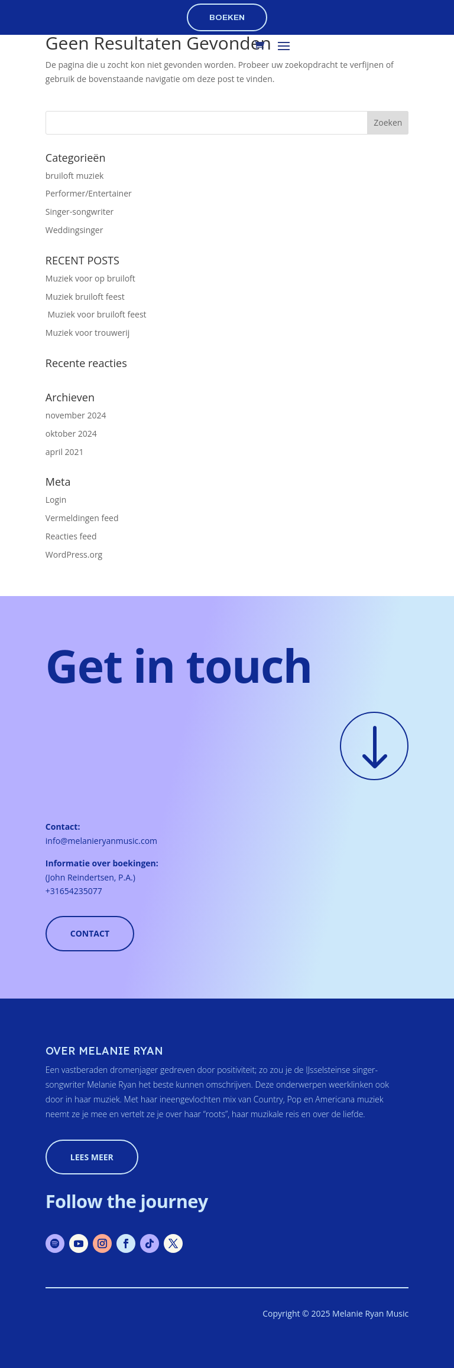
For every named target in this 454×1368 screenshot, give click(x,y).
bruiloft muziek (75, 175)
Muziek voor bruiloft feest (96, 314)
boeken (227, 17)
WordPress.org (74, 554)
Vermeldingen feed (82, 517)
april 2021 (65, 451)
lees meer (92, 1157)
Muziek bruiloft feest (85, 296)
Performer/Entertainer (89, 193)
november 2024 (76, 415)
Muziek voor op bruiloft (90, 278)
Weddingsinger (74, 229)
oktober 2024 (71, 433)
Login (56, 499)
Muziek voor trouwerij (88, 332)
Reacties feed (71, 536)
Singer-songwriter (80, 211)
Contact (89, 933)
